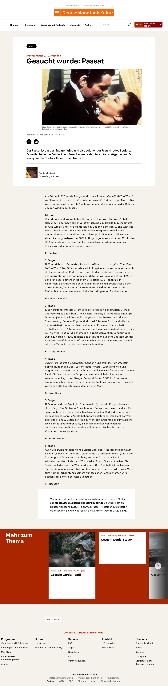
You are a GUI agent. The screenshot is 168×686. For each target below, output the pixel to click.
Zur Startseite (53, 619)
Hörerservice (108, 643)
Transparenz (141, 656)
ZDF (71, 681)
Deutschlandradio (144, 643)
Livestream (40, 643)
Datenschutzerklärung (61, 677)
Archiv (88, 25)
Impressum (113, 677)
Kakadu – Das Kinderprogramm (10, 658)
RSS (70, 656)
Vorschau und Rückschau (14, 643)
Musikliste (75, 25)
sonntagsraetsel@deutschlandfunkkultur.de (76, 503)
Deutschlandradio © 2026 (84, 674)
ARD (61, 681)
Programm (30, 25)
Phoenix (82, 681)
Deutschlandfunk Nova (93, 5)
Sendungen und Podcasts (14, 647)
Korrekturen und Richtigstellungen (144, 662)
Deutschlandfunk (72, 5)
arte (93, 681)
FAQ (70, 643)
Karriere (139, 652)
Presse (138, 647)
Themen (14, 25)
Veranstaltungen (77, 660)
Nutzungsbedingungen (90, 677)
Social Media (108, 647)
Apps (71, 647)
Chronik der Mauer (110, 681)
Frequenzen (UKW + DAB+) (48, 647)
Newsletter (74, 652)
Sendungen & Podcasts (53, 25)
